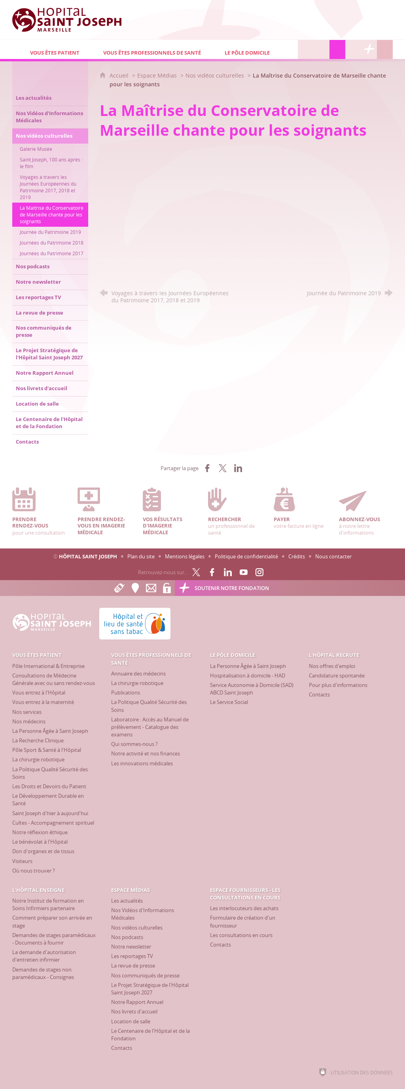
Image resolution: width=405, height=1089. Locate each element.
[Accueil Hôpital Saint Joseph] (71, 20)
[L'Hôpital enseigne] (321, 49)
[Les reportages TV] (132, 956)
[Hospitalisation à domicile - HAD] (247, 675)
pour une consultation (39, 512)
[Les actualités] (127, 900)
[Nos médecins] (28, 721)
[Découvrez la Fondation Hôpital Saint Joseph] (369, 49)
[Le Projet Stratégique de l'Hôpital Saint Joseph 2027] (150, 988)
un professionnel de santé (235, 512)
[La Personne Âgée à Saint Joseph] (50, 730)
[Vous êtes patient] (48, 49)
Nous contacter (333, 556)
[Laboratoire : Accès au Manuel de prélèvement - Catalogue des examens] (150, 727)
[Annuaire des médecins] (138, 673)
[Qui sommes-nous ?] (134, 744)
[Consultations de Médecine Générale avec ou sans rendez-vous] (53, 679)
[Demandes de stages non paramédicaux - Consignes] (43, 973)
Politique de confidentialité (246, 556)
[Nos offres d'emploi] (332, 666)
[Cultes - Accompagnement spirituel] (53, 822)
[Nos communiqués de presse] (145, 975)
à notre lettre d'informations (366, 512)
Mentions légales (184, 556)
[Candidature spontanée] (337, 675)
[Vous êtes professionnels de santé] (146, 49)
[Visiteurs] (22, 861)
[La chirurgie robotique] (38, 759)
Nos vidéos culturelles (214, 75)
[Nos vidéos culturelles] (137, 927)
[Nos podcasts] (127, 937)
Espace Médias (157, 75)
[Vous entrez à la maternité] (43, 702)
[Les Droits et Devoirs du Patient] (49, 786)
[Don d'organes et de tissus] (43, 851)
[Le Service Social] (229, 702)
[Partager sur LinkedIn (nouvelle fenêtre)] (238, 468)
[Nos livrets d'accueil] (134, 1011)
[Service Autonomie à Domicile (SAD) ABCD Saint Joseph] (251, 688)
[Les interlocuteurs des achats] (244, 908)
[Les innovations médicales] (142, 763)
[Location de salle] (130, 1021)
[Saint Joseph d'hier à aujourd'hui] (50, 813)
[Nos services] (27, 711)
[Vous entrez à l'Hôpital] (38, 692)
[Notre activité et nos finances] (145, 753)
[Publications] (125, 692)
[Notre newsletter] (131, 946)
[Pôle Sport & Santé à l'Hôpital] (46, 749)
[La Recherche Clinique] (38, 740)
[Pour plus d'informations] (338, 685)
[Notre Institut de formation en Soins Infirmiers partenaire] (48, 904)
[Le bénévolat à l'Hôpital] (40, 841)
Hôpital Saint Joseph (88, 556)
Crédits (296, 556)
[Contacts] (319, 694)
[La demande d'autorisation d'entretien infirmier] (44, 956)
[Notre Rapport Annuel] (137, 1002)
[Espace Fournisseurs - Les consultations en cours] (353, 49)
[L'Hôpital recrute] (306, 49)
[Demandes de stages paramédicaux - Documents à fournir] (54, 939)
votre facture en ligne (300, 508)
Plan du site (141, 556)
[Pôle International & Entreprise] (48, 666)
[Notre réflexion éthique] (40, 832)
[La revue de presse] (133, 965)
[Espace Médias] (337, 49)
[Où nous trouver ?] (33, 870)
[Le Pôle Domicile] (252, 49)
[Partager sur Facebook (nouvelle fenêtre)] (207, 468)
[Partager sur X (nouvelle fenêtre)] (222, 468)
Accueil (120, 75)
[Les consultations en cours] (241, 935)
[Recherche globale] (385, 49)
